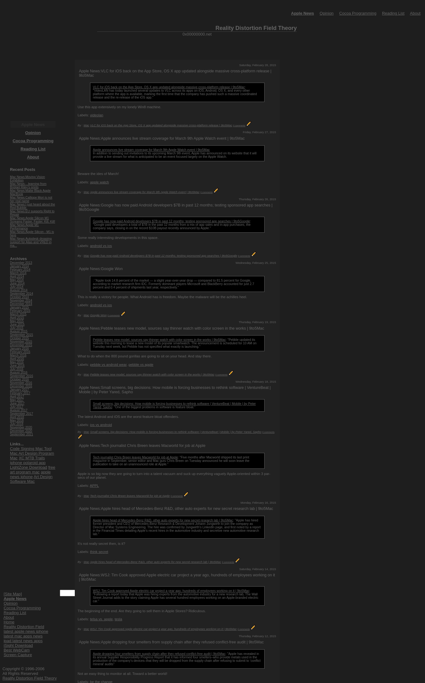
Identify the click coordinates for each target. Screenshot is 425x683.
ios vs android (101, 425)
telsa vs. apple (101, 619)
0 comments (239, 125)
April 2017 (17, 396)
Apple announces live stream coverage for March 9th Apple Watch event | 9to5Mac (151, 150)
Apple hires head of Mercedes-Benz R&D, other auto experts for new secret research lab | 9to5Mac (163, 520)
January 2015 (19, 307)
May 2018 (17, 420)
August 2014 (18, 290)
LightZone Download (28, 467)
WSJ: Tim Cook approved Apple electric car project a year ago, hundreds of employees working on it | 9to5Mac (171, 591)
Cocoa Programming (357, 13)
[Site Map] (13, 594)
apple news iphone (30, 474)
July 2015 (16, 328)
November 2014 (21, 300)
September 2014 (21, 293)
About (415, 13)
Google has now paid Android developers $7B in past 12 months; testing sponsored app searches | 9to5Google (171, 221)
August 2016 (18, 372)
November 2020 (21, 427)
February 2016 (20, 352)
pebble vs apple (140, 364)
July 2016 (16, 369)
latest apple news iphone (26, 631)
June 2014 (17, 283)
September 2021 (21, 434)
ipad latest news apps (23, 640)
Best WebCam (17, 650)
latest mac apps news (23, 636)
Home (9, 622)
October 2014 (19, 297)
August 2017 (18, 410)
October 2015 (19, 338)
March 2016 (18, 355)
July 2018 (16, 424)
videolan (96, 115)
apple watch (99, 182)
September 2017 (21, 413)
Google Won (98, 315)
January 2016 (19, 348)
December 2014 (21, 304)
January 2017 (19, 389)
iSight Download (18, 645)
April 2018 (17, 417)
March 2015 (18, 314)
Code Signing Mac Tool (30, 448)
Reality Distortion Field (24, 626)
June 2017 (17, 403)
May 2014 (17, 280)
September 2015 (21, 335)
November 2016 (21, 383)
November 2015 (21, 341)
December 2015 (21, 345)
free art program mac (32, 469)
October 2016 (19, 379)
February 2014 (20, 269)
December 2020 (21, 431)
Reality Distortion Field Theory (29, 678)
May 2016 (17, 362)
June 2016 (17, 365)
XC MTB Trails (32, 458)
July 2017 (16, 407)
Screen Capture (18, 654)
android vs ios (101, 246)
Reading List (393, 13)
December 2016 (21, 386)
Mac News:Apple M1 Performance (24, 226)
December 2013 (21, 262)
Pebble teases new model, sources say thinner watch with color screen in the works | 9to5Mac (159, 340)
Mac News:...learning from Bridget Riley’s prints (28, 185)
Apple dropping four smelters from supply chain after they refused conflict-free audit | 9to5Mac (159, 654)
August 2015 (18, 331)
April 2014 (17, 276)
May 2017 (17, 400)
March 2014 (18, 273)
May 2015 (17, 321)
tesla (118, 619)
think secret (99, 552)
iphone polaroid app (27, 462)
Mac (86, 125)
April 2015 (17, 317)
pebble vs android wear (108, 364)
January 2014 (19, 266)
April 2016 (17, 359)
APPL (94, 485)
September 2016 (21, 376)
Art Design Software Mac (31, 479)
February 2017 (20, 393)
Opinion (327, 13)
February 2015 (20, 310)
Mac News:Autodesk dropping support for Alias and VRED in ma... (31, 242)
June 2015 (17, 324)
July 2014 (16, 286)
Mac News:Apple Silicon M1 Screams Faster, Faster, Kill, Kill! (32, 219)
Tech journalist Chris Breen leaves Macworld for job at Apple (135, 457)
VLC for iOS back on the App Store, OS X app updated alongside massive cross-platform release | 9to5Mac (169, 87)
